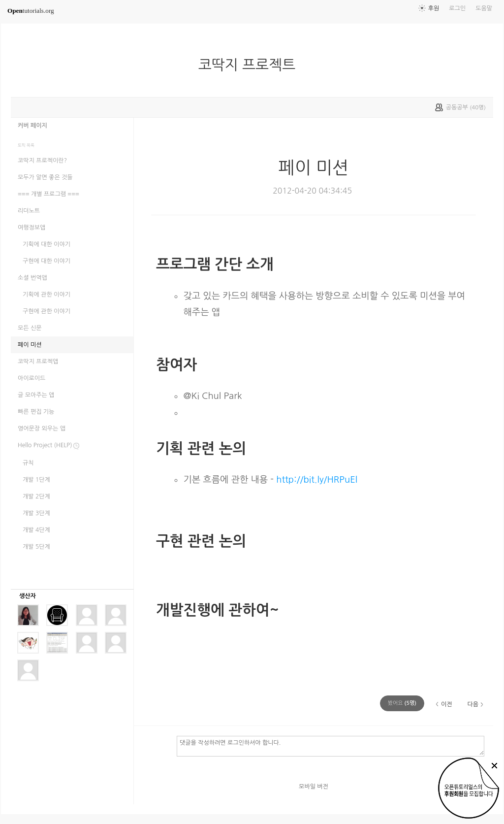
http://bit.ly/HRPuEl (316, 479)
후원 (434, 8)
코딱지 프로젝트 (251, 65)
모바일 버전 (313, 787)
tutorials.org (30, 10)
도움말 (483, 8)
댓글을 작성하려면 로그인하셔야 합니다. (330, 745)
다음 (472, 704)
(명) (402, 703)
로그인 (457, 8)
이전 (446, 704)
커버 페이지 (32, 126)
